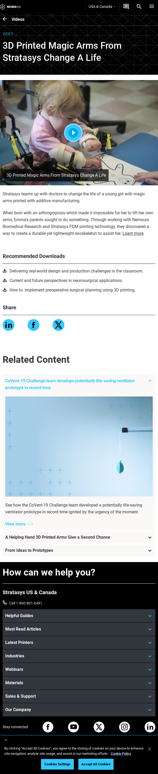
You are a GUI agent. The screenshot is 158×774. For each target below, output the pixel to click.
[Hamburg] (151, 6)
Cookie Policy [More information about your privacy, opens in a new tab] (121, 754)
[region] (79, 757)
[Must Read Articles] (79, 629)
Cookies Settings (57, 764)
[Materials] (79, 682)
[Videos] (7, 19)
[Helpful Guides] (79, 615)
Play (79, 132)
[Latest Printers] (79, 642)
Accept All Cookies (95, 764)
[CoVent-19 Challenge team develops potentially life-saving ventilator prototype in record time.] (79, 384)
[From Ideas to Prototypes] (79, 551)
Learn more (133, 233)
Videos (18, 19)
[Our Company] (79, 709)
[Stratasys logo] (10, 6)
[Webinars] (79, 669)
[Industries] (79, 656)
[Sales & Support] (79, 696)
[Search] (139, 6)
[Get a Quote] (126, 6)
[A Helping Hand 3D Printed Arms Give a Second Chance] (79, 538)
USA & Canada (102, 6)
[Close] (149, 749)
